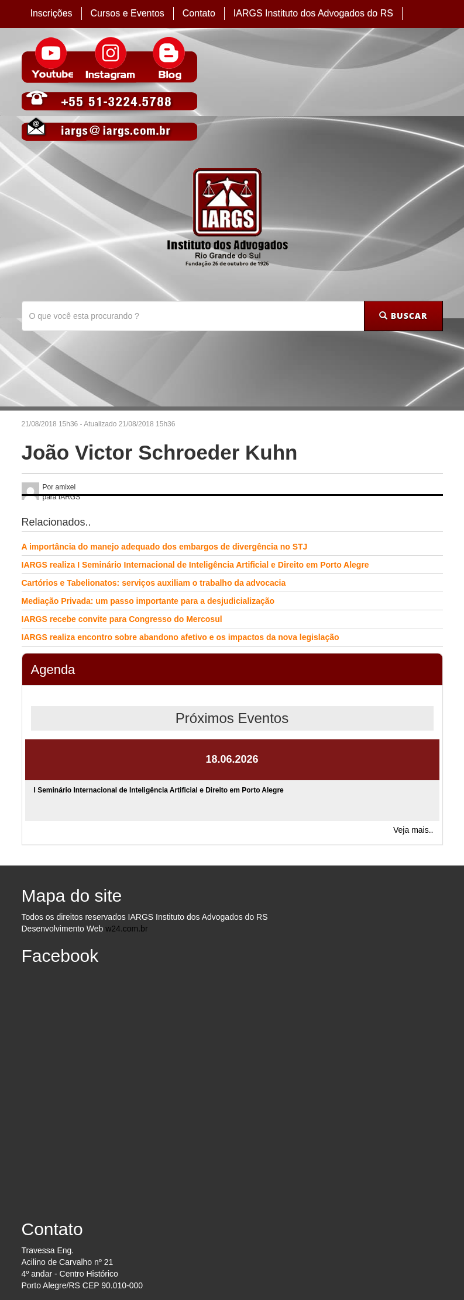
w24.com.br (126, 928)
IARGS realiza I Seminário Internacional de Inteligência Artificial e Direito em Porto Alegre (195, 564)
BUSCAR (403, 315)
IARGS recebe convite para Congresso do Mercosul (122, 619)
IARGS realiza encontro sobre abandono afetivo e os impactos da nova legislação (180, 637)
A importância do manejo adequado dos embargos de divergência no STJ (165, 546)
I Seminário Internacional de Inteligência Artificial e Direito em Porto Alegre (159, 790)
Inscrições (51, 13)
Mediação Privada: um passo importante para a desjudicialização (148, 601)
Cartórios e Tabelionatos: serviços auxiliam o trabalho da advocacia (154, 583)
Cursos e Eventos (127, 13)
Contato (199, 13)
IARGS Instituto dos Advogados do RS (313, 13)
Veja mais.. (413, 830)
